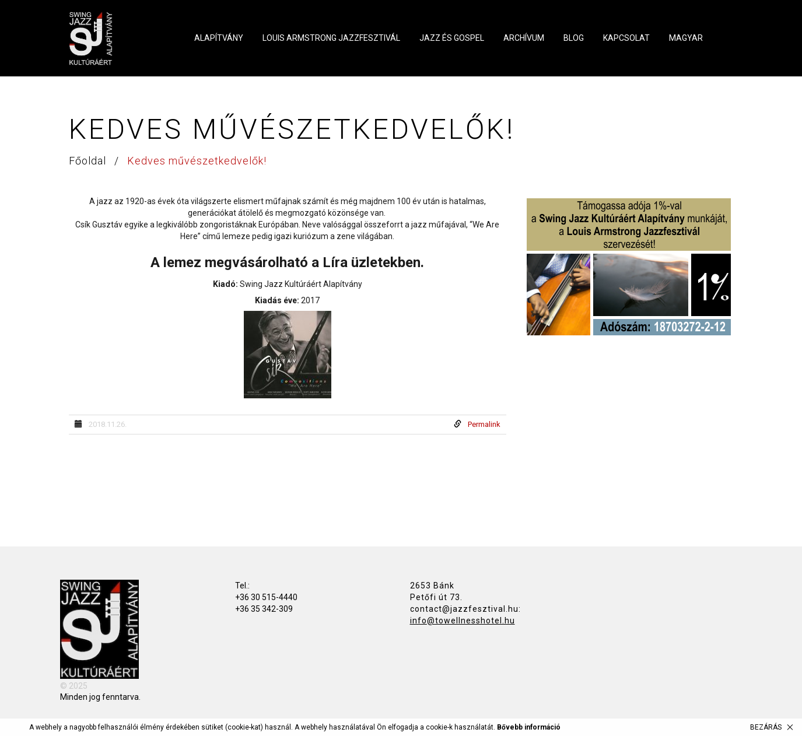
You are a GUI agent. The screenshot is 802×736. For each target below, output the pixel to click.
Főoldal (89, 161)
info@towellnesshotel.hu (462, 620)
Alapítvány (218, 38)
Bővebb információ (529, 727)
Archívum (523, 38)
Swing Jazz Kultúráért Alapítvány (117, 38)
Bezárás (766, 727)
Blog (573, 38)
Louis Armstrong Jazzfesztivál (331, 38)
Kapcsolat (626, 38)
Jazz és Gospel (451, 38)
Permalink (484, 424)
